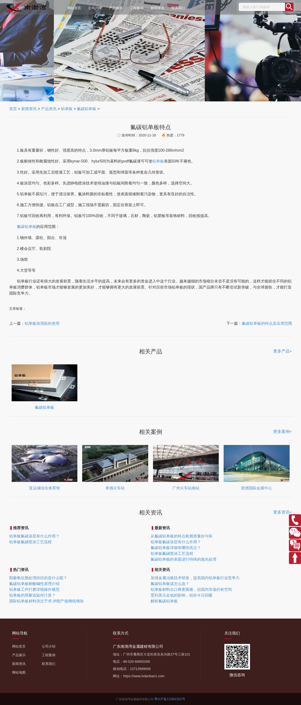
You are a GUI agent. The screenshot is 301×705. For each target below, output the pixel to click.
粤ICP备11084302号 (169, 699)
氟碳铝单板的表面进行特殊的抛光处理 (183, 559)
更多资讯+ (282, 512)
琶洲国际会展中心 (256, 488)
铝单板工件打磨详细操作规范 (34, 589)
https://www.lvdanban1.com (143, 676)
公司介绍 (95, 8)
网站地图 (19, 672)
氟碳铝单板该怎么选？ (170, 584)
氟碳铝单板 (86, 109)
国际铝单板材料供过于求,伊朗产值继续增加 (46, 601)
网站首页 (74, 8)
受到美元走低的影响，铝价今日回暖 (182, 595)
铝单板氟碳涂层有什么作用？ (34, 536)
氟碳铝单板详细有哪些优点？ (176, 548)
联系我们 (178, 8)
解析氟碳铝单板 (164, 601)
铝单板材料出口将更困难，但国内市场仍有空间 (191, 589)
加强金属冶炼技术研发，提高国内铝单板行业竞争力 (195, 578)
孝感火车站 (115, 488)
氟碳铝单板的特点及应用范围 (267, 323)
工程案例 (136, 8)
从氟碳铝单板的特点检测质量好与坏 (182, 536)
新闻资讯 (157, 8)
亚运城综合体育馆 (44, 488)
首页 (13, 109)
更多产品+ (282, 351)
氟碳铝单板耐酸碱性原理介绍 (34, 584)
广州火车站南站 (185, 488)
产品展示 (116, 8)
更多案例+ (282, 431)
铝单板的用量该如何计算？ (32, 595)
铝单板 (67, 109)
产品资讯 (49, 109)
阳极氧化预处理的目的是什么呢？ (38, 578)
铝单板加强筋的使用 (42, 323)
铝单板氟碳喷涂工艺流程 (30, 542)
